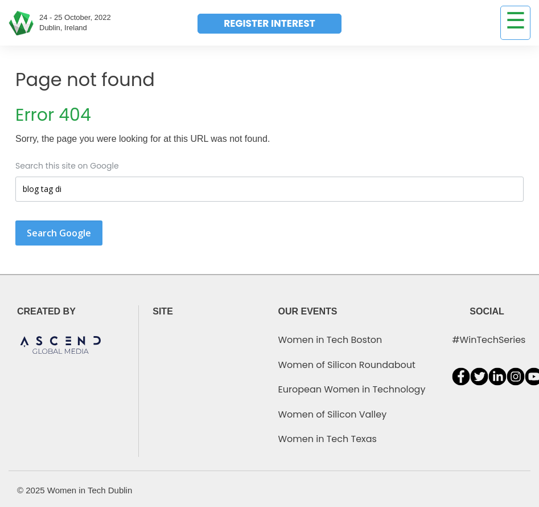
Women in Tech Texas (327, 438)
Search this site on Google (67, 165)
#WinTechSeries (488, 339)
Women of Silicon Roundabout (346, 364)
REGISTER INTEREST (269, 23)
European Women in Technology (352, 389)
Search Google (59, 233)
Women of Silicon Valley (332, 414)
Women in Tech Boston (330, 339)
